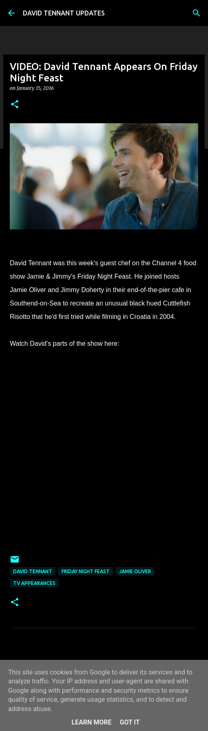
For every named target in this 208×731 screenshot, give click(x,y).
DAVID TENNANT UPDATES (64, 13)
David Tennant (32, 571)
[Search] (196, 13)
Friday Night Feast (86, 571)
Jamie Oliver (135, 571)
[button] (15, 104)
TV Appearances (34, 583)
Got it (129, 722)
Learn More (91, 722)
